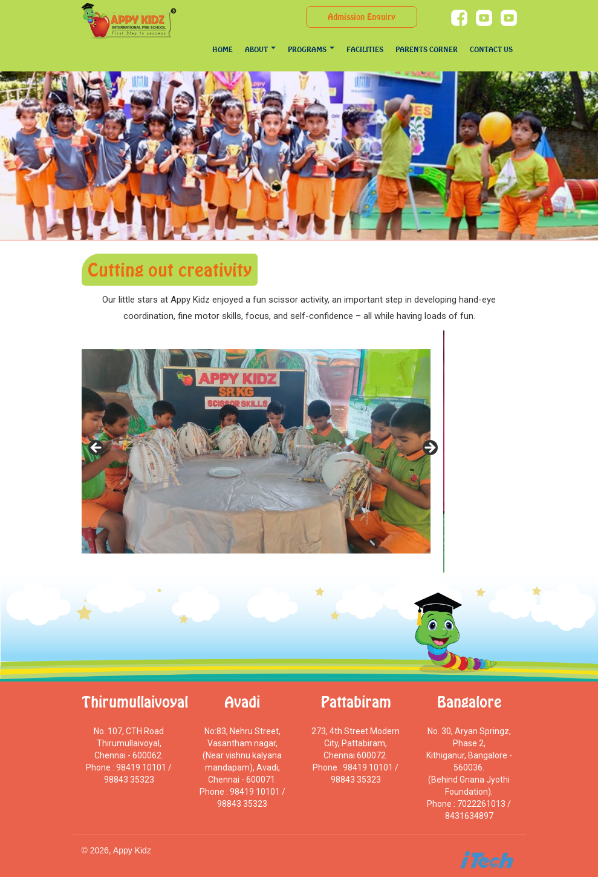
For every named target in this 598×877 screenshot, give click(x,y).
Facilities (364, 49)
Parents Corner (426, 49)
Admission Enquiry (361, 16)
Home (222, 49)
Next (429, 448)
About (260, 49)
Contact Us (491, 49)
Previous (97, 448)
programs (311, 49)
